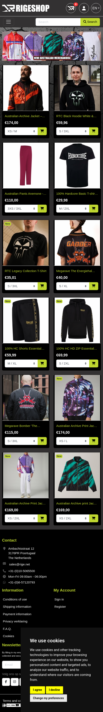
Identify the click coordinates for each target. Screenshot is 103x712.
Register (60, 606)
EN (94, 8)
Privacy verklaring (15, 621)
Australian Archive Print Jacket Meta (77, 426)
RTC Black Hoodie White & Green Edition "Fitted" (74, 116)
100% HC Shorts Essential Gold (23, 349)
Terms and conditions (17, 700)
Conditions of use (15, 599)
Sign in (59, 599)
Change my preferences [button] (48, 698)
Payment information (17, 614)
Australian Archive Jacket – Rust (23, 116)
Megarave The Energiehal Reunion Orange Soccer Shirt (76, 271)
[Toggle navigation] (8, 22)
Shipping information (17, 606)
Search (90, 21)
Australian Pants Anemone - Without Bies (24, 194)
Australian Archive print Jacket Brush (77, 504)
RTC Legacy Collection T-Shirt (25, 271)
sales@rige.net (19, 564)
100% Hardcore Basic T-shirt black (76, 194)
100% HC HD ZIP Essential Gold (75, 349)
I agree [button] (37, 689)
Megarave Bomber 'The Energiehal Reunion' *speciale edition (25, 426)
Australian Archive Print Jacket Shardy (26, 504)
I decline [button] (54, 689)
